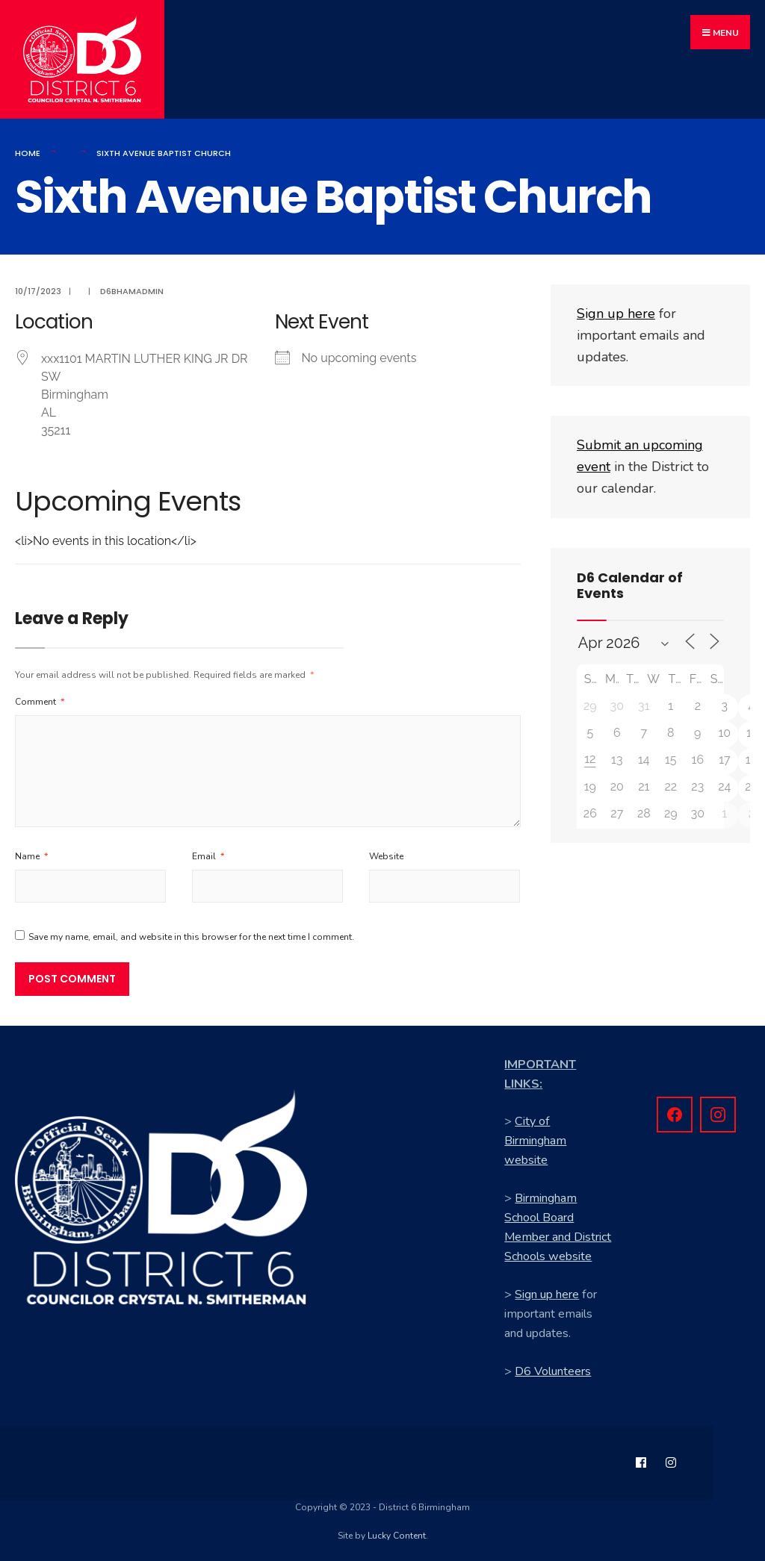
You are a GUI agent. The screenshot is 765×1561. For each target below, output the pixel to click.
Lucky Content (397, 1531)
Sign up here (547, 1290)
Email (208, 852)
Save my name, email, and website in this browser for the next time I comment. (191, 932)
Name (31, 852)
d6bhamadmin (132, 287)
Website (386, 852)
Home (27, 148)
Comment (39, 697)
